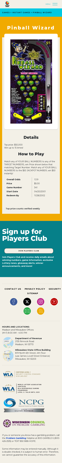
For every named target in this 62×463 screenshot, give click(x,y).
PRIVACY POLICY (35, 289)
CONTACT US (13, 289)
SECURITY (55, 289)
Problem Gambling (16, 438)
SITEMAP (32, 293)
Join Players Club (28, 251)
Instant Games (21, 12)
